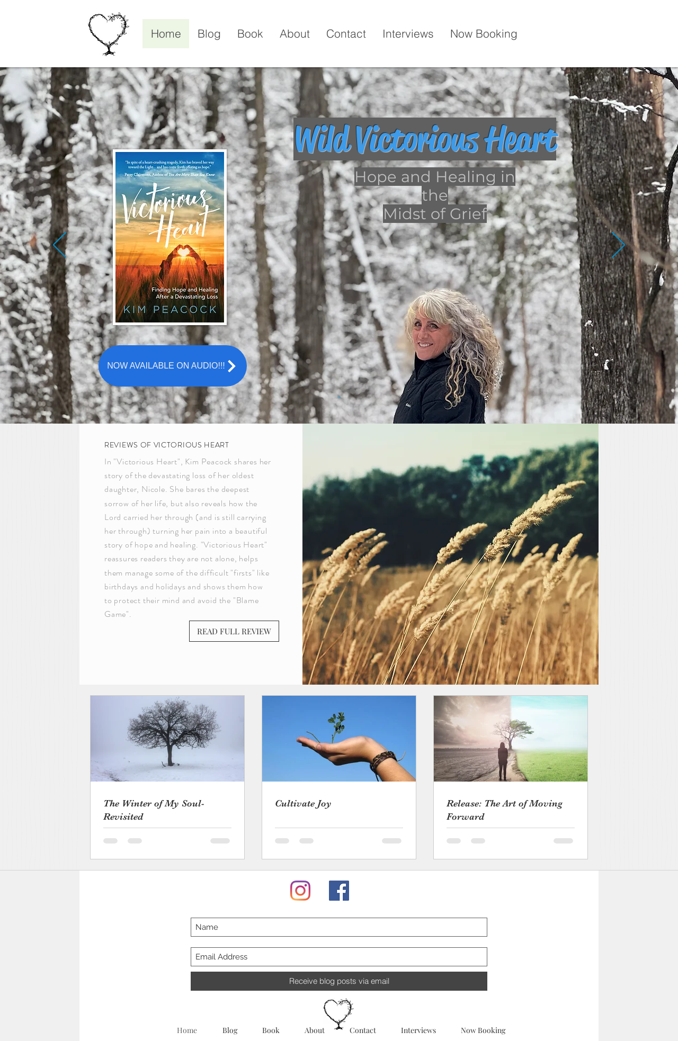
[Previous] (59, 245)
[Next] (618, 245)
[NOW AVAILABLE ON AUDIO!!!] (173, 366)
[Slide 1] (339, 397)
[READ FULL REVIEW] (234, 631)
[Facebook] (339, 891)
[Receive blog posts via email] (339, 981)
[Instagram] (300, 891)
